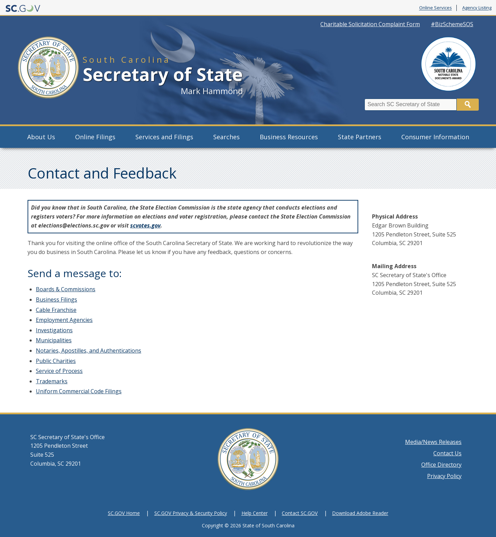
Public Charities (56, 361)
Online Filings (95, 137)
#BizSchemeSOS (452, 24)
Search (468, 105)
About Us (41, 137)
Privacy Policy (444, 476)
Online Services (435, 8)
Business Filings (56, 299)
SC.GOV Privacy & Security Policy (190, 513)
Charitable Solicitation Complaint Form (370, 24)
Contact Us (447, 453)
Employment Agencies (64, 320)
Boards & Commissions (65, 289)
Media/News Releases (433, 442)
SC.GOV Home (124, 513)
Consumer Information (435, 137)
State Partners (359, 137)
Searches (226, 137)
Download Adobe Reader (360, 513)
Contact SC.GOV (300, 513)
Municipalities (54, 340)
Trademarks (52, 381)
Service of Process (59, 371)
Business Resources (289, 137)
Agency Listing (477, 8)
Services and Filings (164, 137)
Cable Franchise (56, 310)
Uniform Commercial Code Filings (79, 391)
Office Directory (441, 464)
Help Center (254, 513)
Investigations (54, 330)
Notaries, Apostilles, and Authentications (88, 350)
